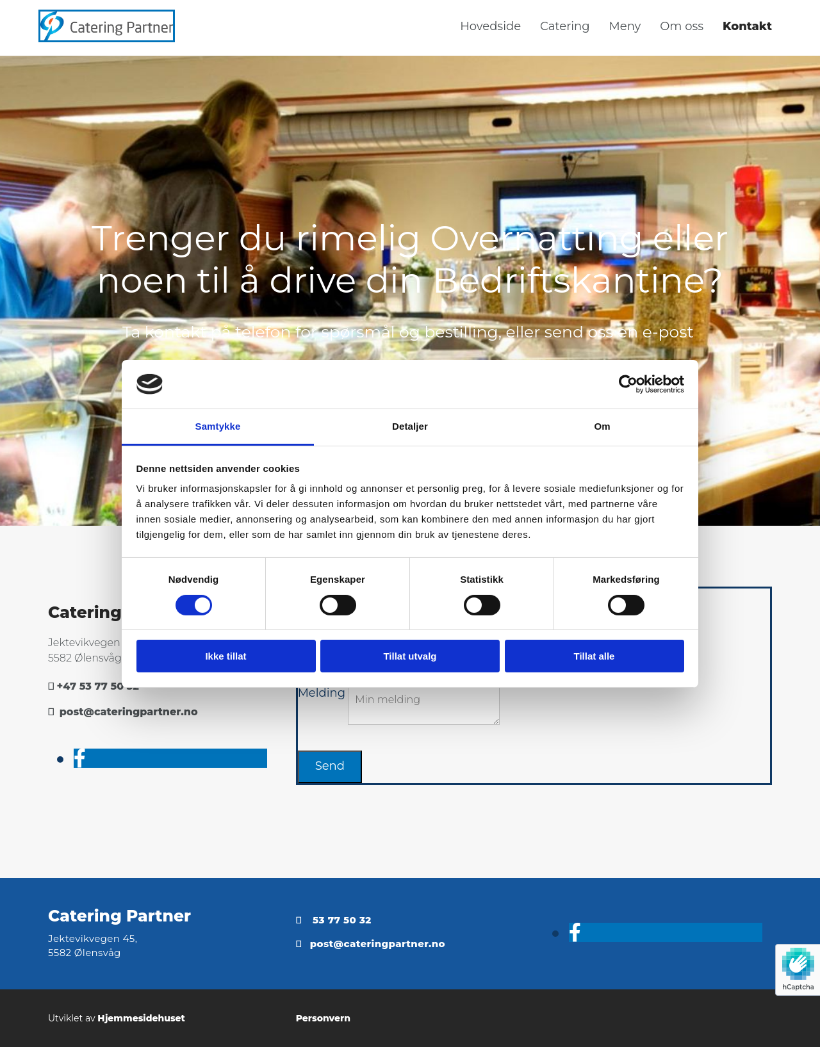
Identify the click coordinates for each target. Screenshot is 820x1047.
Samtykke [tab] (218, 426)
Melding (321, 693)
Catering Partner (119, 915)
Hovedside (490, 26)
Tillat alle (594, 656)
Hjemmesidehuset (141, 1018)
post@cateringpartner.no (129, 712)
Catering (565, 26)
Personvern (323, 1018)
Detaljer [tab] (410, 426)
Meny (625, 26)
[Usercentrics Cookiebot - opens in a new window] (628, 384)
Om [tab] (602, 426)
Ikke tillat (225, 656)
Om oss (681, 26)
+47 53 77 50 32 (98, 686)
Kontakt (747, 26)
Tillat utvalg (409, 656)
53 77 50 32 (342, 920)
